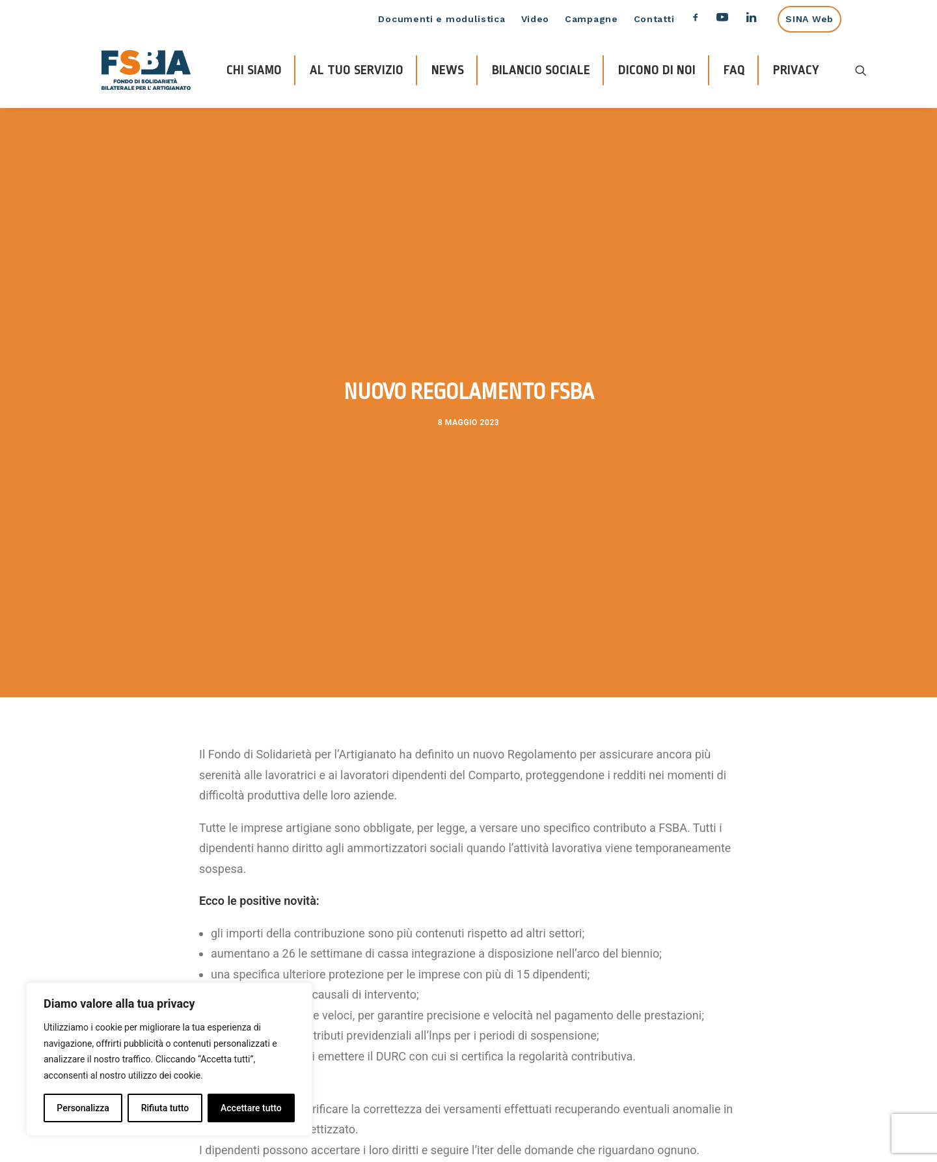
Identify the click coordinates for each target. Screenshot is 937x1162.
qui (474, 1093)
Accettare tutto (251, 1108)
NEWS (447, 70)
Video (535, 19)
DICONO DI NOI (657, 70)
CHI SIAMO (254, 70)
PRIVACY (796, 70)
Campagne (591, 19)
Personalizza (83, 1108)
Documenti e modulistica (441, 19)
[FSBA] (146, 70)
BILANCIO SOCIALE (541, 70)
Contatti (654, 19)
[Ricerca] (861, 70)
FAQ (734, 70)
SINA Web (809, 19)
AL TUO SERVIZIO (356, 70)
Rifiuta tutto (165, 1108)
